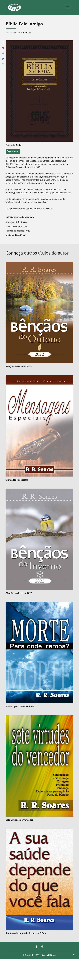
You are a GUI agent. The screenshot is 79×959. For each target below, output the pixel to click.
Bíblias (19, 145)
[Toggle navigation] (67, 7)
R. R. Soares (26, 32)
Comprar (13, 151)
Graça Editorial (49, 955)
